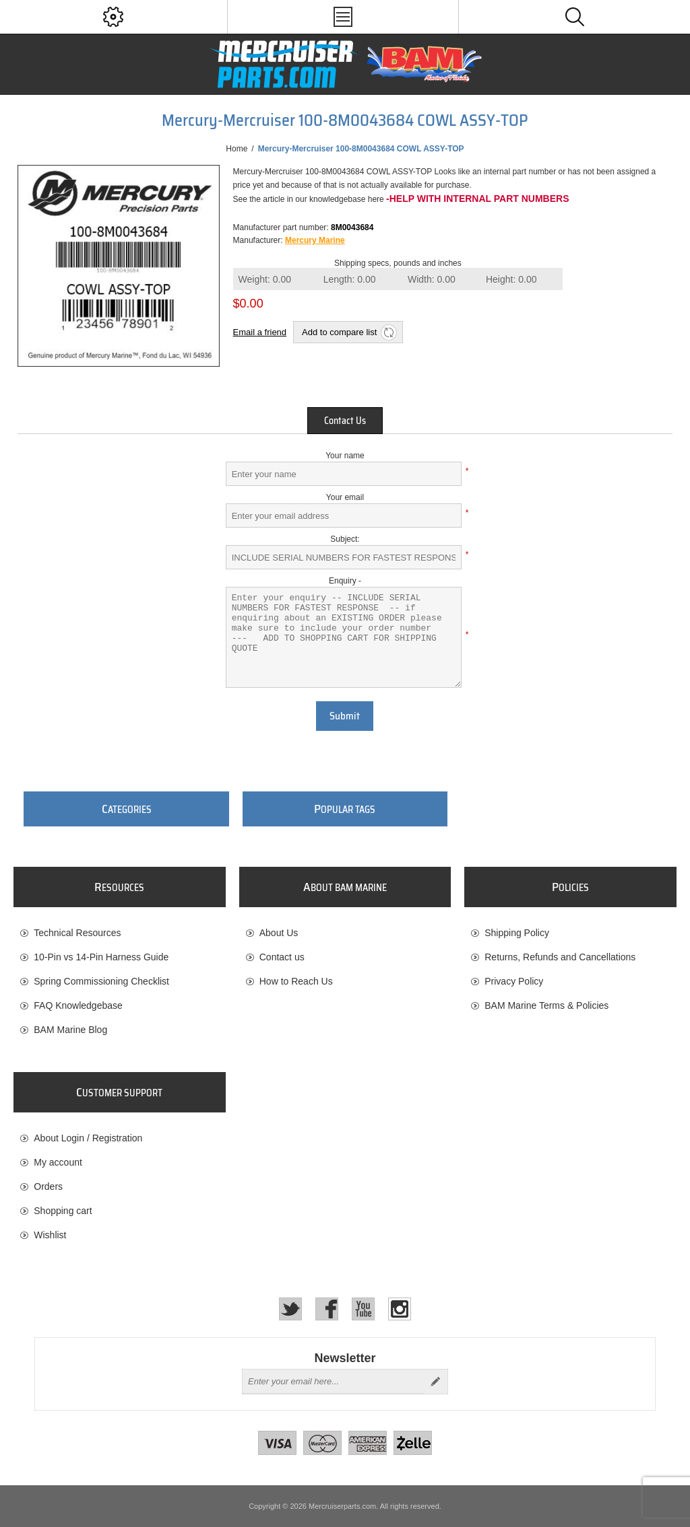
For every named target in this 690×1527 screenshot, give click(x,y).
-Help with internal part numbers (477, 198)
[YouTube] (363, 1309)
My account (58, 1162)
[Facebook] (327, 1309)
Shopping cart (63, 1210)
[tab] (345, 420)
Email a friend (259, 332)
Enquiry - (345, 580)
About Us (279, 932)
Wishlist (50, 1235)
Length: (349, 279)
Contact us (282, 957)
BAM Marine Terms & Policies (546, 1005)
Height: (511, 279)
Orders (48, 1186)
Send (435, 1382)
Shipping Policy (516, 932)
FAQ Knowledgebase (78, 1005)
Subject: (344, 539)
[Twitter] (290, 1309)
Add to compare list (339, 332)
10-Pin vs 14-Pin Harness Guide (101, 957)
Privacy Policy (513, 981)
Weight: (265, 279)
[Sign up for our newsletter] (333, 1382)
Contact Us (345, 420)
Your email (345, 497)
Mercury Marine (315, 240)
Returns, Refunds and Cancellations (559, 957)
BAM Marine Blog (70, 1029)
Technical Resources (77, 932)
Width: (432, 279)
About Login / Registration (88, 1138)
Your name (345, 455)
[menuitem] (119, 933)
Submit (345, 716)
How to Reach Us (296, 981)
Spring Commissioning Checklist (101, 981)
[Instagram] (399, 1309)
